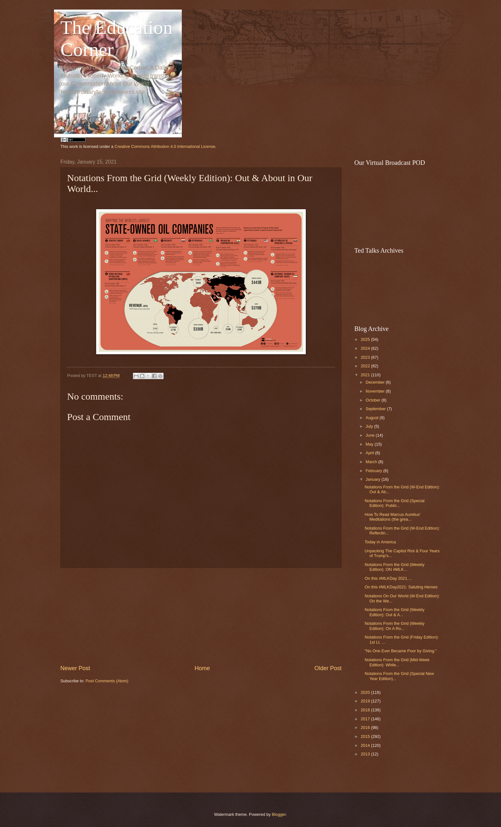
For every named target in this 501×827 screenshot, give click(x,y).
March (372, 461)
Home (202, 668)
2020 (366, 692)
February (374, 470)
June (371, 435)
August (373, 417)
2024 (366, 348)
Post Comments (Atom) (107, 680)
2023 (366, 357)
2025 (366, 339)
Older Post (328, 668)
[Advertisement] (201, 616)
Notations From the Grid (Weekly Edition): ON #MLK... (394, 567)
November (376, 391)
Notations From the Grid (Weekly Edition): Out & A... (394, 612)
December (376, 382)
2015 (366, 736)
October (373, 400)
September (376, 408)
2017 (366, 718)
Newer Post (75, 668)
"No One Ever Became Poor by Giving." (401, 650)
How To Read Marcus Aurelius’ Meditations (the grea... (392, 517)
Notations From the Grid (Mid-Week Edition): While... (397, 662)
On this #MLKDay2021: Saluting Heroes (401, 587)
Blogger (279, 814)
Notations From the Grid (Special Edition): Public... (394, 503)
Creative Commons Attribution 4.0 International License (165, 146)
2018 (366, 710)
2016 (366, 727)
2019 (366, 701)
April (370, 452)
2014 (366, 745)
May (370, 444)
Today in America (380, 542)
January (373, 479)
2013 (366, 754)
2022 (366, 366)
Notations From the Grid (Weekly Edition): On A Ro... (394, 626)
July (370, 426)
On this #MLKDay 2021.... (388, 578)
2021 (366, 374)
